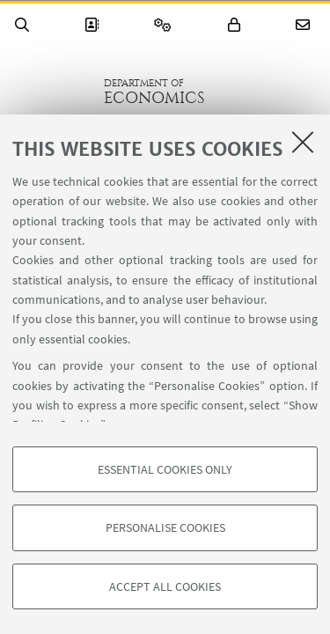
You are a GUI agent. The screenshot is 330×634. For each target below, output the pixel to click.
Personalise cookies (165, 527)
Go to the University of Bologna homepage (52, 91)
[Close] (303, 142)
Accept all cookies (165, 586)
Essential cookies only (165, 469)
